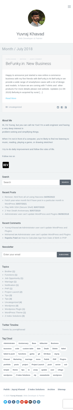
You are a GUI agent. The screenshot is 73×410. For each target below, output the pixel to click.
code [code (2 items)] (17, 349)
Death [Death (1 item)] (46, 349)
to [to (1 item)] (29, 370)
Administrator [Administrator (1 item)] (9, 343)
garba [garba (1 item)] (32, 354)
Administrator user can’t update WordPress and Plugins (31, 214)
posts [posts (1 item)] (16, 365)
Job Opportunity (12, 278)
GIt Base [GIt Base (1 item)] (47, 354)
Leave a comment (36, 59)
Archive (51, 389)
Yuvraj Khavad (30, 34)
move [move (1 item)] (38, 359)
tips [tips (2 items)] (22, 370)
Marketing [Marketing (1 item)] (17, 359)
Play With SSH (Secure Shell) (19, 207)
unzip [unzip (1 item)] (35, 370)
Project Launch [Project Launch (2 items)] (38, 365)
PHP (7, 288)
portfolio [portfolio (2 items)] (7, 365)
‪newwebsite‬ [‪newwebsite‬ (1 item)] (44, 375)
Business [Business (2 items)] (55, 343)
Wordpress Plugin (13, 309)
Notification (10, 285)
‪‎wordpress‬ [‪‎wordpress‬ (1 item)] (57, 375)
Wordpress (10, 305)
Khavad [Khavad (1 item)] (7, 359)
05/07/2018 (23, 59)
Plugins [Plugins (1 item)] (63, 359)
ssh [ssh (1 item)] (65, 365)
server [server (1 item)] (58, 365)
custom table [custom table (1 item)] (28, 349)
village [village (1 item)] (60, 370)
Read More (11, 98)
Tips (7, 295)
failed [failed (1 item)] (63, 349)
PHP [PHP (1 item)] (54, 359)
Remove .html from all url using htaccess (24, 197)
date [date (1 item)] (38, 349)
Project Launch (12, 292)
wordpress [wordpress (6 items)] (8, 375)
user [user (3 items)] (52, 370)
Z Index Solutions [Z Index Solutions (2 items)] (23, 375)
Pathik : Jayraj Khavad (14, 389)
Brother (8, 271)
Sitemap (61, 389)
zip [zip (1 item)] (35, 375)
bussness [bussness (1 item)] (7, 349)
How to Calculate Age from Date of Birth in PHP (44, 238)
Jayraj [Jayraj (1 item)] (56, 354)
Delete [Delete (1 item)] (55, 349)
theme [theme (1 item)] (15, 370)
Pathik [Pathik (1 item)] (46, 359)
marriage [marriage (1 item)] (28, 359)
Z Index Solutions (13, 316)
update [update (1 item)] (44, 370)
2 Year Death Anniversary (17, 210)
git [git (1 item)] (39, 354)
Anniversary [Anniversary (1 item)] (23, 343)
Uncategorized (15, 107)
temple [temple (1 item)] (6, 370)
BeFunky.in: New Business (28, 63)
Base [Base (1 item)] (34, 343)
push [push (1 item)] (50, 365)
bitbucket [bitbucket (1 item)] (43, 343)
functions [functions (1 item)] (22, 354)
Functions (9, 275)
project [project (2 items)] (25, 365)
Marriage (9, 281)
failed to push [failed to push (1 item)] (9, 354)
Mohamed (9, 234)
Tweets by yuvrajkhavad (13, 329)
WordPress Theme (14, 312)
